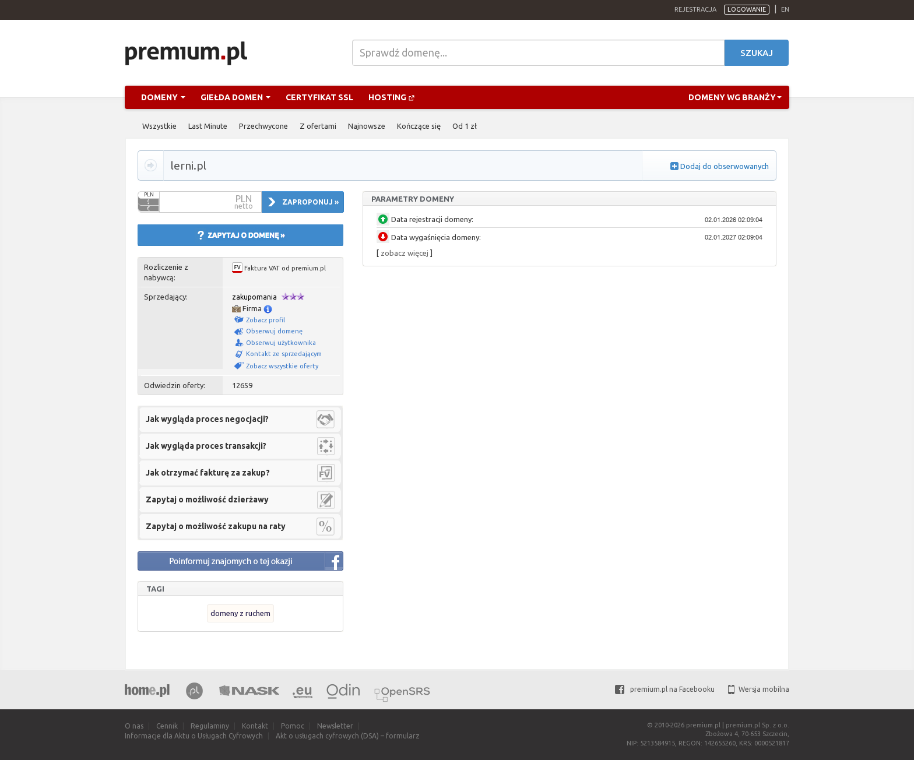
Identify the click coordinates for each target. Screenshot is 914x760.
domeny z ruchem (240, 613)
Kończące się (419, 126)
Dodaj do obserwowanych (724, 166)
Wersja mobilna (758, 689)
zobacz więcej (404, 253)
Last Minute (207, 126)
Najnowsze (366, 126)
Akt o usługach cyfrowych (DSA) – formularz (348, 736)
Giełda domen (235, 97)
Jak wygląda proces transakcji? (206, 446)
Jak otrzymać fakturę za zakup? (208, 472)
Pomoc (292, 726)
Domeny (163, 97)
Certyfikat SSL (319, 97)
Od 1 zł (464, 126)
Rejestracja (695, 9)
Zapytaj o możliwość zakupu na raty (216, 526)
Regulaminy (210, 726)
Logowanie (746, 9)
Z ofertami (318, 126)
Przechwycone (263, 126)
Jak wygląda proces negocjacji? (207, 419)
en (785, 9)
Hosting (391, 97)
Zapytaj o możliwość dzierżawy (207, 499)
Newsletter (335, 726)
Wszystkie (159, 126)
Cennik (167, 726)
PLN (149, 195)
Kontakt (255, 726)
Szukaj (756, 53)
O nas (134, 726)
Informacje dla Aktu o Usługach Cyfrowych (194, 736)
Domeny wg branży (735, 97)
